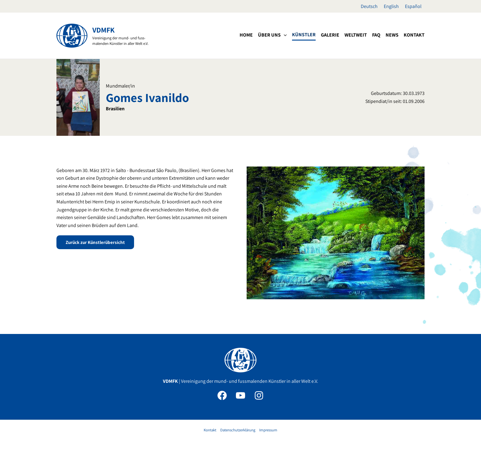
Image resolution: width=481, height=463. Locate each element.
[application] (284, 35)
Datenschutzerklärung (237, 430)
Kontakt (210, 430)
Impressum (268, 430)
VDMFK (103, 30)
